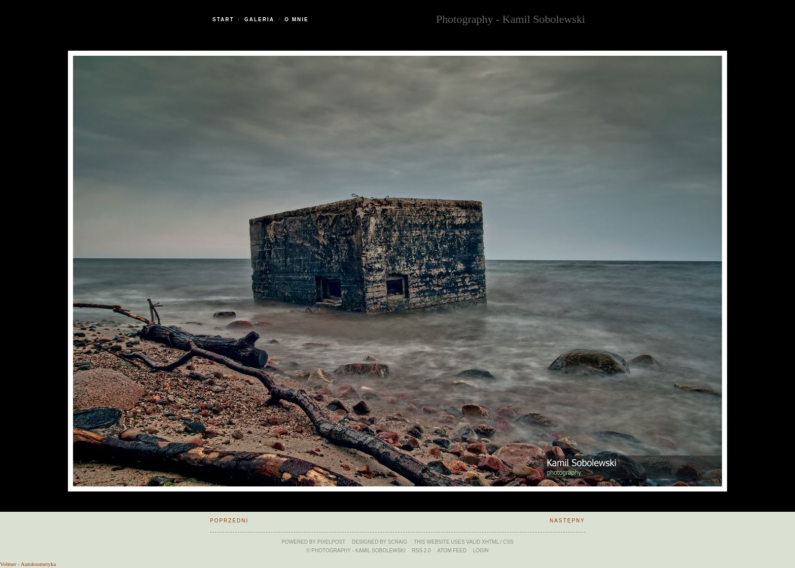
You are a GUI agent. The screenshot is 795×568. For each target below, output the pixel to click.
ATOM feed (452, 550)
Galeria (259, 19)
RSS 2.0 (421, 550)
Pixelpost (331, 542)
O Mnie (296, 19)
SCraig (397, 542)
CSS (508, 542)
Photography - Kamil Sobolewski (510, 18)
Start (223, 19)
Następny (567, 520)
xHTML (490, 542)
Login (481, 550)
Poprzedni (229, 520)
